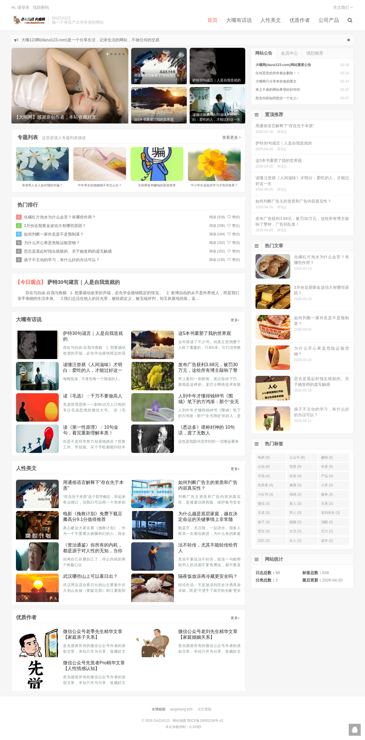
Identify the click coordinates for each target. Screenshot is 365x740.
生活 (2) (295, 531)
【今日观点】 (30, 282)
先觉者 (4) (265, 485)
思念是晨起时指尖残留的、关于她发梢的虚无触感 (68, 251)
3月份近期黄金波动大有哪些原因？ (55, 225)
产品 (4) (327, 476)
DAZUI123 (28, 20)
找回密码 (41, 7)
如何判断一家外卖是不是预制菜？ (54, 234)
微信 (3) (264, 504)
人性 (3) (327, 485)
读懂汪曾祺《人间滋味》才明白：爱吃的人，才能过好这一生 (92, 370)
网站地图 (179, 721)
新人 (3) (295, 504)
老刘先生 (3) (330, 513)
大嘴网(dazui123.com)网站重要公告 (283, 65)
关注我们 (343, 7)
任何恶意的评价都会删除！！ (278, 73)
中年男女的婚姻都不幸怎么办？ (100, 185)
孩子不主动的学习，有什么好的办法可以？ (62, 259)
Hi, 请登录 (20, 7)
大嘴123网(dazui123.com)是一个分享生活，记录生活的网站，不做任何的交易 (90, 40)
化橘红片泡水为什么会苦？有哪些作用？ (60, 217)
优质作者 (299, 20)
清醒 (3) (327, 522)
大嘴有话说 (239, 20)
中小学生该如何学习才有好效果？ (214, 185)
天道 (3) (264, 513)
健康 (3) (295, 485)
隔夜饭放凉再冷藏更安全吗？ (208, 576)
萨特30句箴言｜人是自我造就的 (83, 282)
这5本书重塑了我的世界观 (204, 333)
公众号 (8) (297, 457)
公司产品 (329, 20)
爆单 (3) (327, 494)
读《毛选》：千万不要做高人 (92, 395)
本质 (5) (327, 467)
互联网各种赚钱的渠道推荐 (157, 185)
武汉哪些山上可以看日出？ (90, 576)
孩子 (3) (264, 522)
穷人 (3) (295, 513)
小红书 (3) (265, 494)
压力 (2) (327, 531)
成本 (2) (327, 541)
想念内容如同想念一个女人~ (277, 98)
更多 (235, 320)
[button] (107, 54)
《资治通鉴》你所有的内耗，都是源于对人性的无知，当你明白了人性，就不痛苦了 (92, 551)
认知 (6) (264, 467)
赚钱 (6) (327, 457)
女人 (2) (295, 541)
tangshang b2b (181, 709)
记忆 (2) (264, 541)
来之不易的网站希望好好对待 (278, 90)
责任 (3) (264, 531)
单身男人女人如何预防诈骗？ (42, 185)
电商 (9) (264, 457)
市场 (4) (264, 476)
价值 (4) (295, 476)
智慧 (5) (295, 467)
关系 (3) (327, 504)
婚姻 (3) (295, 522)
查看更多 (231, 137)
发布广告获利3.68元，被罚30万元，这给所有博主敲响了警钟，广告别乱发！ (208, 370)
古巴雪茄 (204, 709)
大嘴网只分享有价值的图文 (276, 81)
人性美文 (270, 20)
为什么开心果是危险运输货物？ (52, 242)
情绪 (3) (295, 494)
